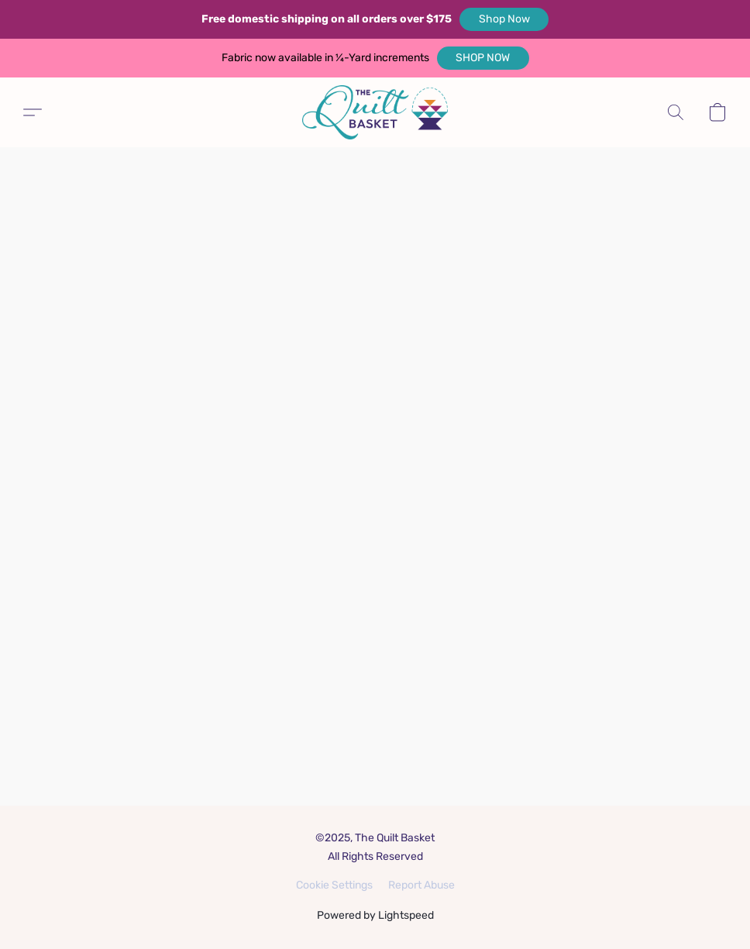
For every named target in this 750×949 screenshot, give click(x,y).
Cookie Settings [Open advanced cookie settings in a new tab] (334, 885)
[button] (504, 19)
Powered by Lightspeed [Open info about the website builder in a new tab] (375, 915)
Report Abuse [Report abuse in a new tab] (421, 885)
